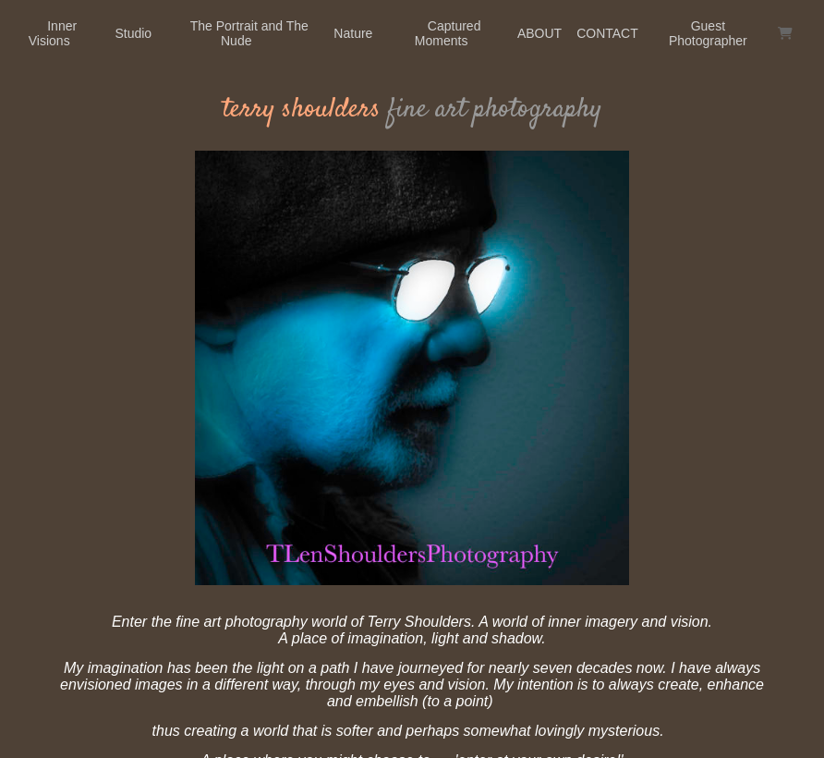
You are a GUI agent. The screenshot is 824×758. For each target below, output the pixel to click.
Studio (133, 33)
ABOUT (539, 33)
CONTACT (607, 33)
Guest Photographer (708, 33)
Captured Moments (448, 33)
